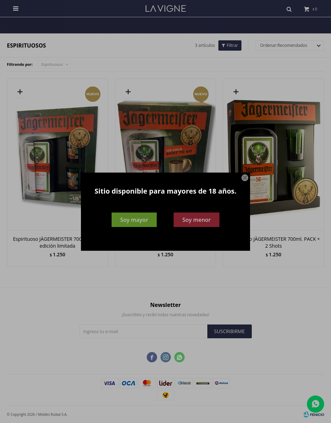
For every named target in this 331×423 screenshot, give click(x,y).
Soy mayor (134, 220)
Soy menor (196, 220)
